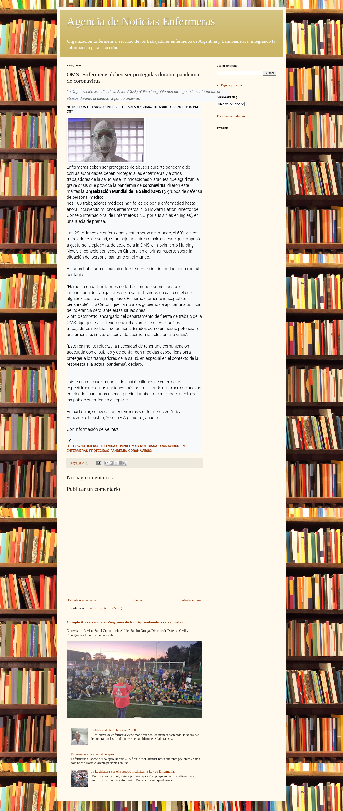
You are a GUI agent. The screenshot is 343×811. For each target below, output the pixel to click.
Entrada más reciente (82, 600)
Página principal (232, 85)
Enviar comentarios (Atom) (104, 608)
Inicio (138, 600)
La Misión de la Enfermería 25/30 (113, 730)
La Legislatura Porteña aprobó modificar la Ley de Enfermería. (133, 771)
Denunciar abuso (231, 116)
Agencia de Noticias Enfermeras (141, 21)
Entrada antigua (190, 600)
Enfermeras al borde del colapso (92, 754)
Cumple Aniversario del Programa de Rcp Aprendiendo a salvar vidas (125, 622)
